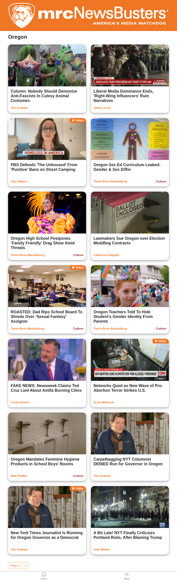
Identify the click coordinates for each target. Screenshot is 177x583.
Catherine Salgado (106, 255)
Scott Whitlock (104, 402)
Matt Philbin (19, 476)
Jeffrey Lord (102, 108)
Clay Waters (19, 181)
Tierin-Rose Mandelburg (110, 181)
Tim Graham (19, 108)
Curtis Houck (20, 402)
